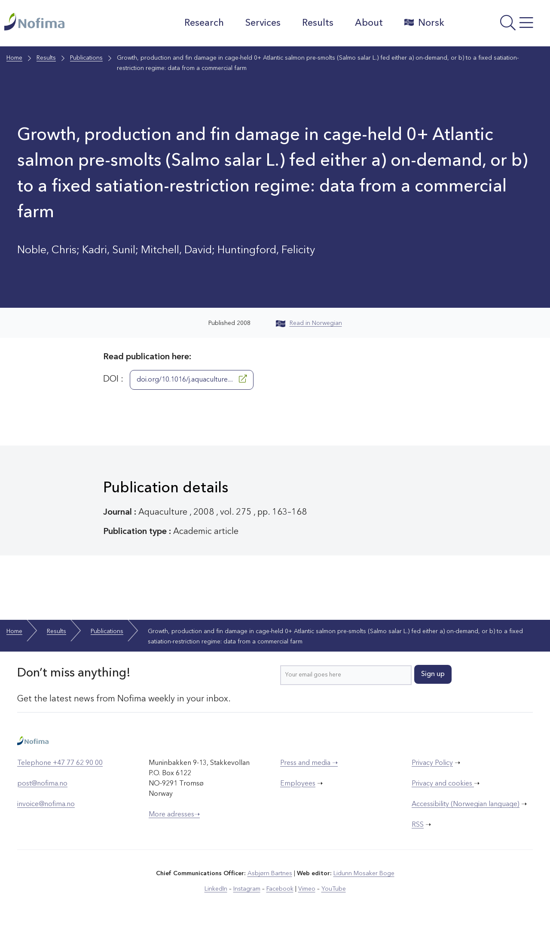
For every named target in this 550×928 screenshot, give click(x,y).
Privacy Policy (432, 763)
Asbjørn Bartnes (270, 873)
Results (317, 23)
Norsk (424, 23)
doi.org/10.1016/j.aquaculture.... (192, 379)
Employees (297, 783)
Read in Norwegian (309, 323)
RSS (418, 825)
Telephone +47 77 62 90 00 (60, 763)
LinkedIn (216, 889)
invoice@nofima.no (46, 804)
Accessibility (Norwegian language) (465, 804)
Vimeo (306, 889)
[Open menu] (499, 25)
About (369, 23)
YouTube (333, 889)
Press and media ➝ (309, 763)
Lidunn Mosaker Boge (363, 873)
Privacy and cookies (443, 783)
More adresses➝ (174, 814)
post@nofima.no (42, 783)
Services (263, 23)
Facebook (279, 889)
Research (204, 23)
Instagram (246, 889)
